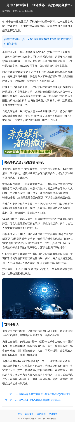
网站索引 (29, 414)
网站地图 (41, 414)
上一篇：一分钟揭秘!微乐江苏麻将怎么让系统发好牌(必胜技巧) (37, 394)
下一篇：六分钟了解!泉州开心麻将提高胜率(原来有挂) (33, 400)
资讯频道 (53, 414)
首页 (20, 414)
